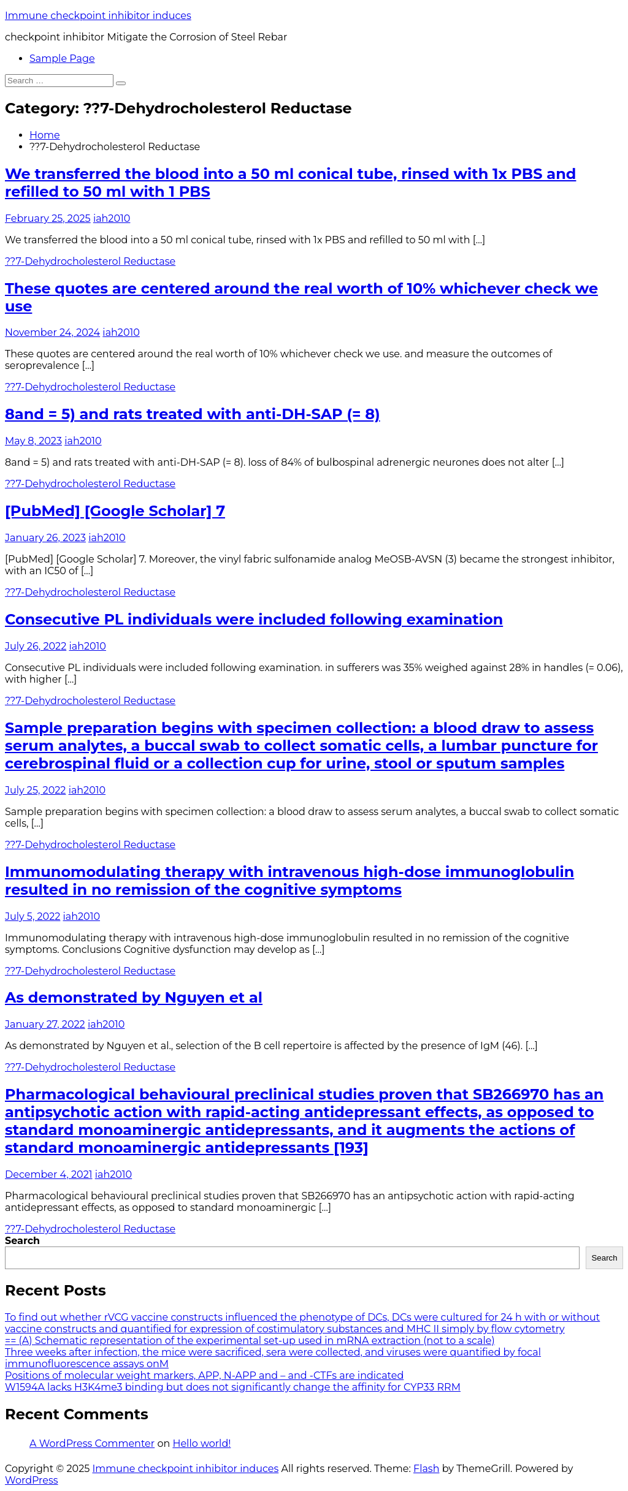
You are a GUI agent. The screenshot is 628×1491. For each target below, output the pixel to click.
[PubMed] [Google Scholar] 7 (115, 511)
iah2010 (112, 218)
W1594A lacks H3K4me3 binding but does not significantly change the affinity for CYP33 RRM (233, 1387)
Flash (426, 1468)
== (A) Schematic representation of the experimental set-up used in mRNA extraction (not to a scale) (250, 1340)
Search (22, 1240)
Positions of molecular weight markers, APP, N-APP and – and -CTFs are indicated (204, 1375)
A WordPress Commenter (92, 1443)
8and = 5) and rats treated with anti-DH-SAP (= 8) (192, 414)
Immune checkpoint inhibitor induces (98, 15)
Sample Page (62, 58)
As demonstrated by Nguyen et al (133, 997)
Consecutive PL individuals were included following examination (254, 619)
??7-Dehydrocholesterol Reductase (90, 261)
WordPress (31, 1480)
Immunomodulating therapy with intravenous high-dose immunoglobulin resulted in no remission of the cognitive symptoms (289, 880)
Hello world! (201, 1443)
